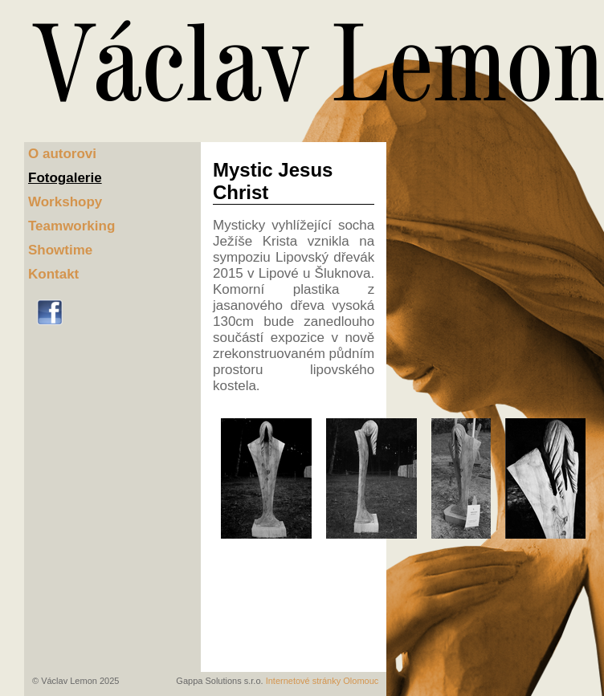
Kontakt (53, 274)
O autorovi (62, 153)
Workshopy (65, 202)
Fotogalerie (65, 177)
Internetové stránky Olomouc (322, 681)
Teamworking (71, 226)
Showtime (60, 250)
